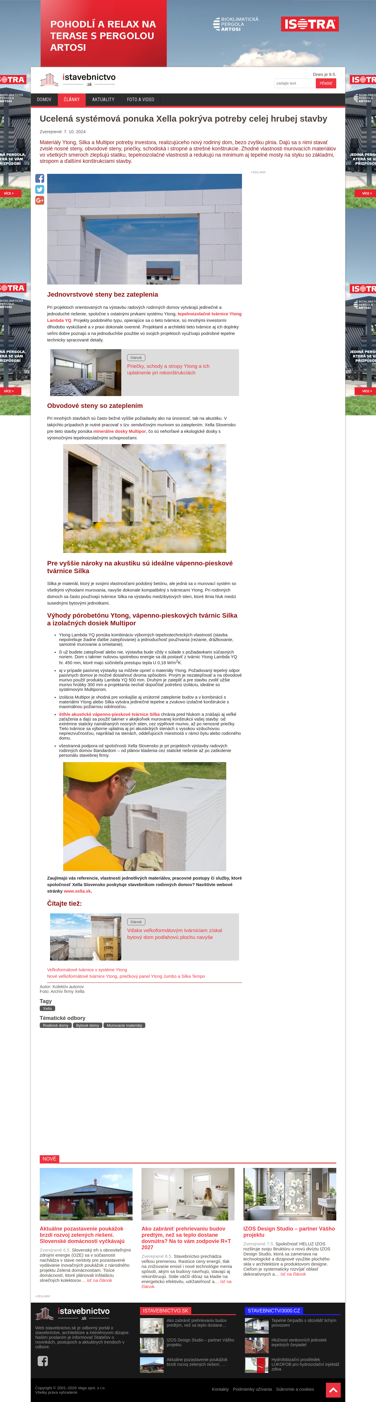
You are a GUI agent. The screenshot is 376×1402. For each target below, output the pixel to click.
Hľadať (326, 83)
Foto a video (140, 99)
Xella (47, 1008)
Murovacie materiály (124, 1025)
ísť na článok (99, 1280)
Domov (44, 99)
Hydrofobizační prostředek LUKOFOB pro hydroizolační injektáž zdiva (306, 1364)
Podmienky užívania (252, 1389)
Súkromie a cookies (295, 1389)
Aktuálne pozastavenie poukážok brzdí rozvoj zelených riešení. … (197, 1362)
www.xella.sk (77, 891)
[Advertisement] (139, 1091)
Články (72, 99)
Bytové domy (87, 1025)
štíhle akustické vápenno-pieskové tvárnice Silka (109, 714)
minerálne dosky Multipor (119, 431)
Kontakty (220, 1389)
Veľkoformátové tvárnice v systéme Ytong (87, 969)
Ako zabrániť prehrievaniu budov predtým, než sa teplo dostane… (197, 1323)
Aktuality (103, 99)
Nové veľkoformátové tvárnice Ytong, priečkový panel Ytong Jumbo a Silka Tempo (126, 976)
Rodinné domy (55, 1025)
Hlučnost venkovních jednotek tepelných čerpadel (299, 1342)
